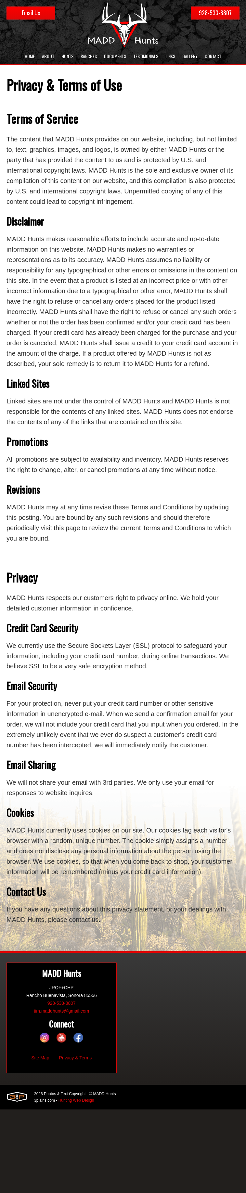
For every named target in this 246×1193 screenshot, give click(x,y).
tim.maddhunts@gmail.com (61, 1011)
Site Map (40, 1058)
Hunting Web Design (76, 1100)
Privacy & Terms (75, 1058)
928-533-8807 (215, 12)
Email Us (31, 12)
